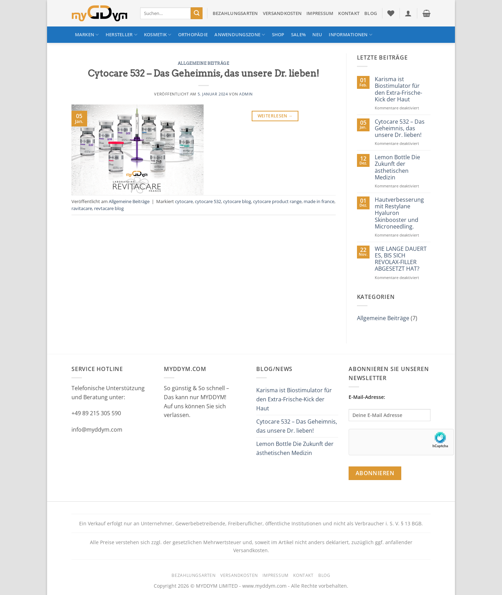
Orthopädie (193, 34)
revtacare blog (109, 208)
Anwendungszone (239, 34)
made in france (319, 201)
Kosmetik (158, 34)
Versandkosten (282, 13)
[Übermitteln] (197, 13)
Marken (87, 34)
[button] (408, 13)
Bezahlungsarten (235, 13)
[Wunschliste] (390, 13)
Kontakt (348, 13)
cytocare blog (237, 201)
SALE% (298, 34)
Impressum (319, 13)
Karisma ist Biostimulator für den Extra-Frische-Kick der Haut (398, 89)
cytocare (184, 201)
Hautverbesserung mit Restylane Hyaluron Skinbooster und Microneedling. (399, 213)
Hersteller (121, 34)
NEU (317, 34)
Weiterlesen (275, 116)
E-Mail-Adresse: (390, 407)
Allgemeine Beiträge (203, 63)
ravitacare (81, 208)
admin (246, 93)
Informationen (350, 34)
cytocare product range (277, 201)
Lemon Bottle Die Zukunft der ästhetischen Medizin (397, 167)
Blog (370, 13)
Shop (278, 34)
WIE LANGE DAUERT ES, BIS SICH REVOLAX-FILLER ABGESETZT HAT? (401, 259)
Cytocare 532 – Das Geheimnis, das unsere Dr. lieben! (203, 73)
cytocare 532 (208, 201)
